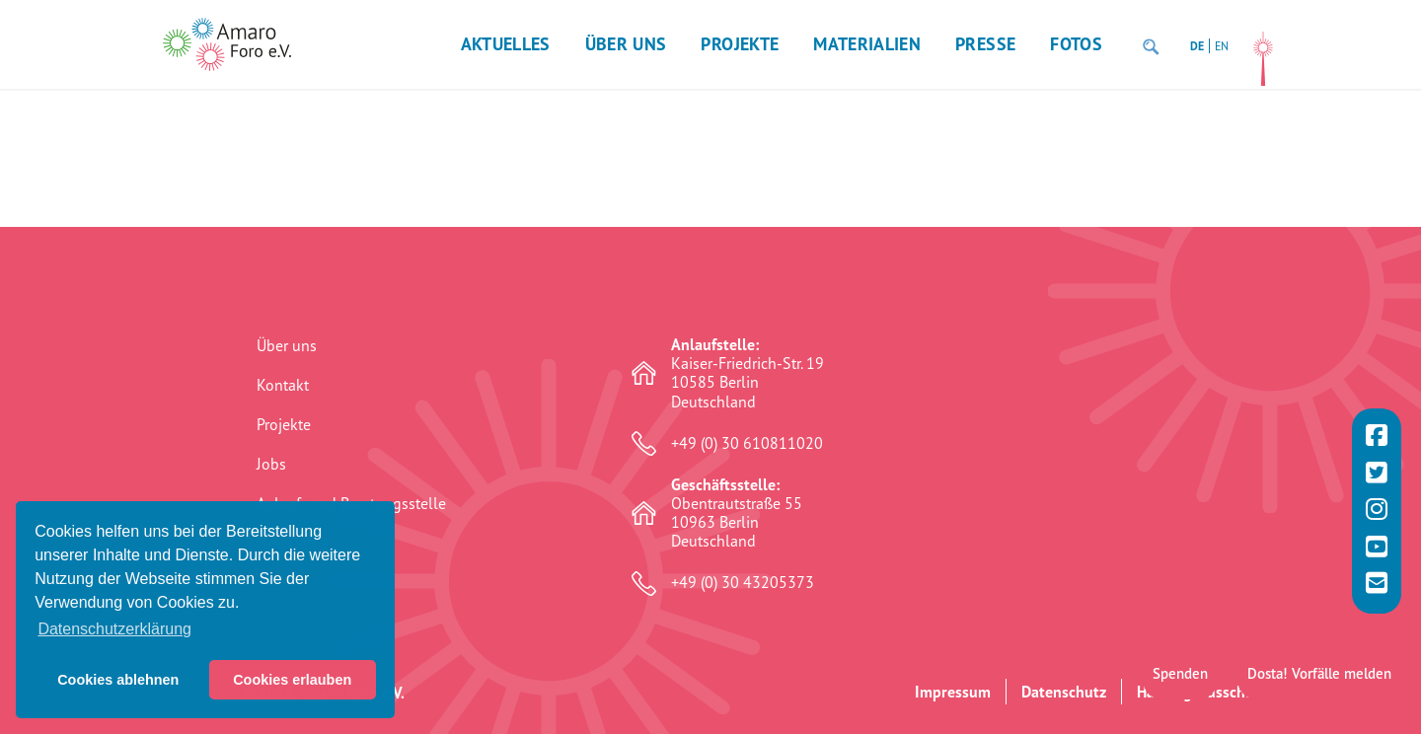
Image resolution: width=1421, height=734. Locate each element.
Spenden (1180, 669)
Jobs (271, 464)
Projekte (740, 44)
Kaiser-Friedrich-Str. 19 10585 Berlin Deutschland (747, 373)
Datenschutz (1063, 691)
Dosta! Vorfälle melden (1319, 669)
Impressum (953, 691)
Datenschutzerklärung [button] (114, 629)
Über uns (626, 44)
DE (1197, 45)
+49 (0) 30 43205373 (742, 582)
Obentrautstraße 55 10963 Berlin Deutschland (736, 513)
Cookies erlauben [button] (292, 680)
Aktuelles (506, 44)
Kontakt (283, 385)
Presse (985, 44)
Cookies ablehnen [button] (118, 680)
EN (1222, 45)
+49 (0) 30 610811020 (747, 443)
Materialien (867, 44)
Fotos (1076, 44)
